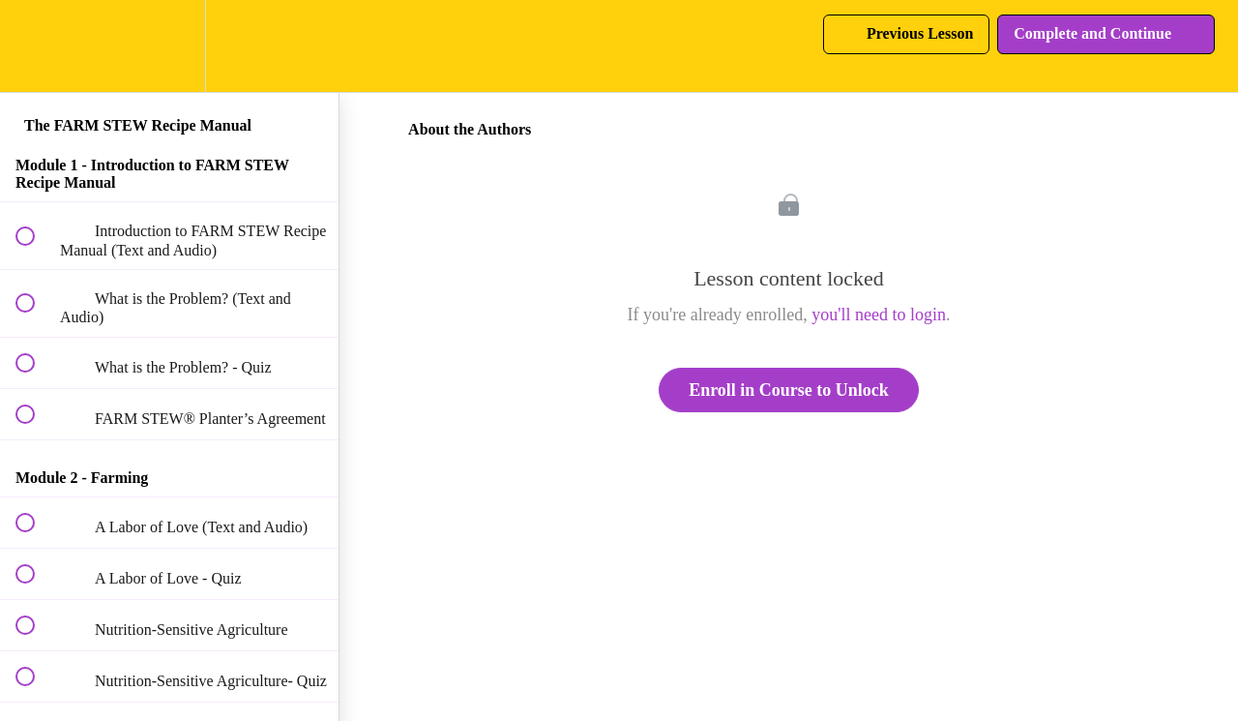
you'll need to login (878, 314)
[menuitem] (169, 46)
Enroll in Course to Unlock (789, 390)
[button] (36, 46)
